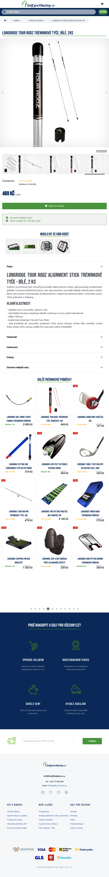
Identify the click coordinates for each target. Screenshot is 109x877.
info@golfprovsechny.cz (57, 785)
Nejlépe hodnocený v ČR (52, 867)
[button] (5, 92)
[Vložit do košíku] (54, 206)
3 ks (25, 180)
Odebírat (92, 741)
